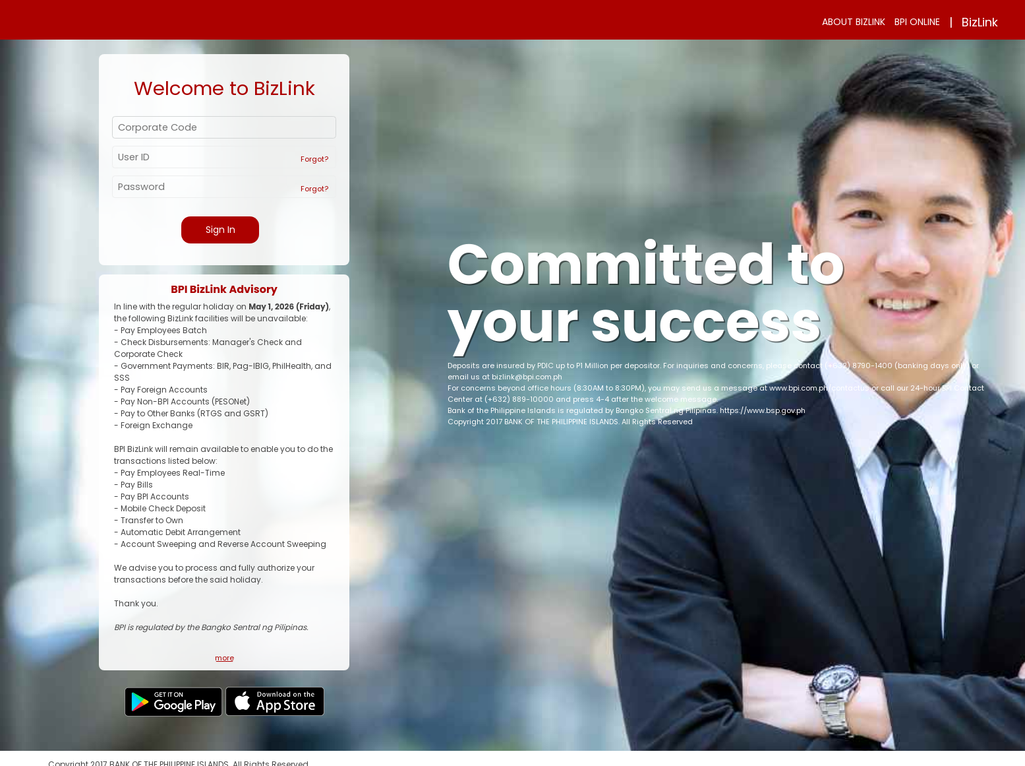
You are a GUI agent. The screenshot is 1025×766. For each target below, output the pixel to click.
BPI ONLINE (917, 21)
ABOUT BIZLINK (853, 21)
